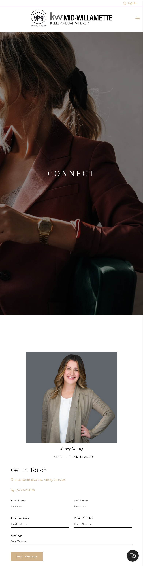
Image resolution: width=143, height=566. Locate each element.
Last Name (81, 500)
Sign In (129, 3)
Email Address (20, 518)
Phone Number (83, 518)
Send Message (26, 556)
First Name (18, 500)
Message (16, 535)
